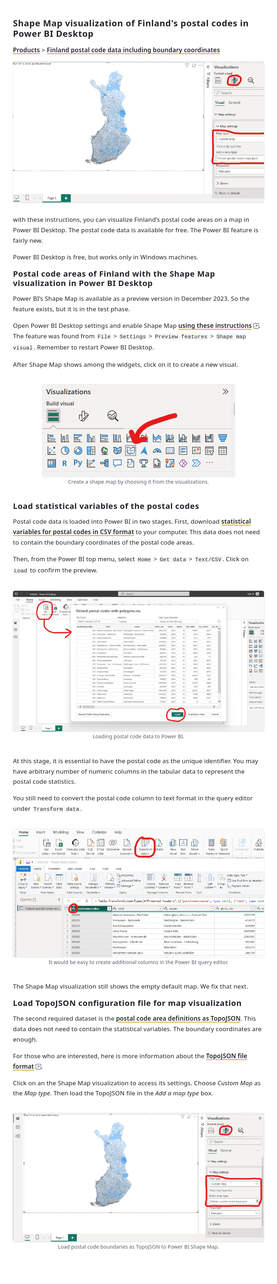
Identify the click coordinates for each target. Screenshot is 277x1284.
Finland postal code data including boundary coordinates (133, 50)
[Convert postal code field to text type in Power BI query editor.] (138, 893)
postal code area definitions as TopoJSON (178, 1018)
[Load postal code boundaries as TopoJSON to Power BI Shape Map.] (138, 1177)
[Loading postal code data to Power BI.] (138, 660)
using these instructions (215, 325)
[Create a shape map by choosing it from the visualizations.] (139, 430)
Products (26, 50)
